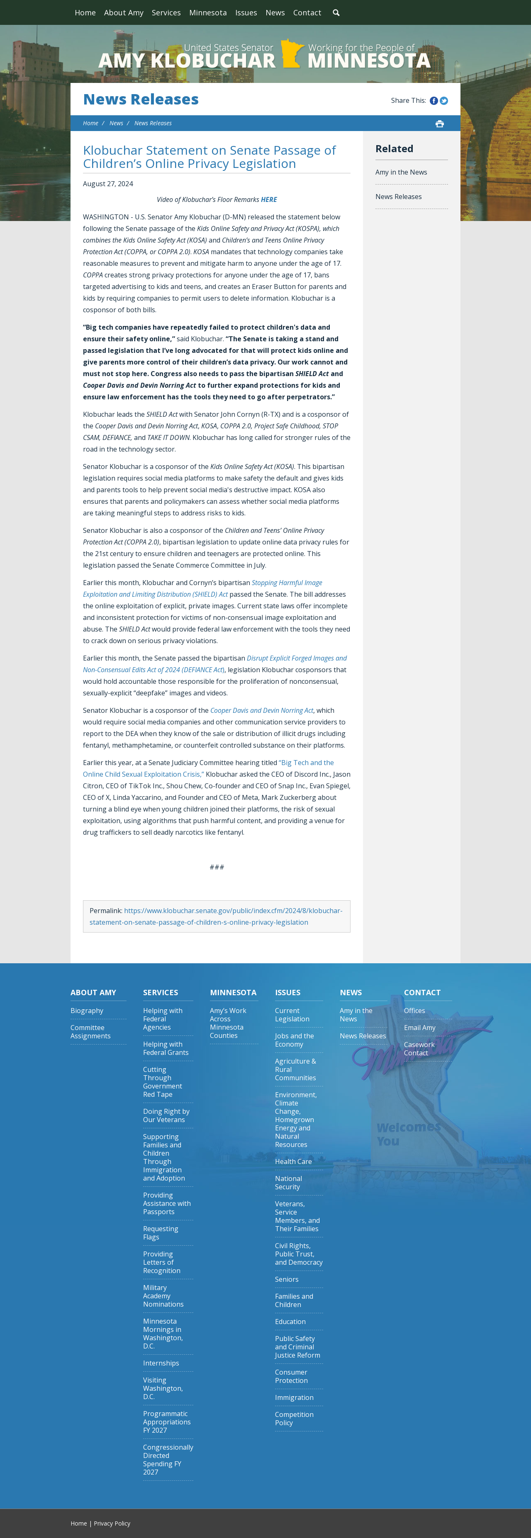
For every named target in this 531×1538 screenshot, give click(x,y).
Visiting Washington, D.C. (163, 1388)
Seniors (287, 1279)
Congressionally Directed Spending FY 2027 (168, 1460)
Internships (161, 1363)
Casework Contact (419, 1048)
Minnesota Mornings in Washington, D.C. (163, 1334)
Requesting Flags (160, 1233)
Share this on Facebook (434, 101)
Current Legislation (292, 1014)
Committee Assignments (91, 1031)
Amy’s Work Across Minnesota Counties (228, 1023)
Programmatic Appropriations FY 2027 (167, 1422)
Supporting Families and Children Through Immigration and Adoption (164, 1157)
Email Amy (420, 1027)
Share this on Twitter (444, 101)
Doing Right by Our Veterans (166, 1115)
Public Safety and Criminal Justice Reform (297, 1347)
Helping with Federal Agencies (163, 1019)
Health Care (293, 1161)
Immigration (294, 1397)
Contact (307, 12)
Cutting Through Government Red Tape (162, 1082)
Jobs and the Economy (294, 1040)
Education (290, 1321)
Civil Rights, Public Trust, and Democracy (299, 1254)
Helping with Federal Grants (166, 1048)
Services (166, 12)
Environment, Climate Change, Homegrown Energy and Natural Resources (296, 1120)
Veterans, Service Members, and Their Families (297, 1216)
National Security (288, 1182)
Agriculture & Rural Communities (295, 1069)
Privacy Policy (112, 1523)
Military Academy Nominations (163, 1296)
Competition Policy (294, 1418)
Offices (414, 1010)
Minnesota (208, 12)
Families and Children (294, 1300)
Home (85, 12)
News (275, 12)
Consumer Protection (291, 1376)
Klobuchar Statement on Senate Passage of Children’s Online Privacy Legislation (209, 156)
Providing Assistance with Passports (167, 1203)
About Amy (124, 12)
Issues (246, 12)
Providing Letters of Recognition (161, 1262)
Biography (87, 1010)
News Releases (141, 99)
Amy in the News (401, 172)
